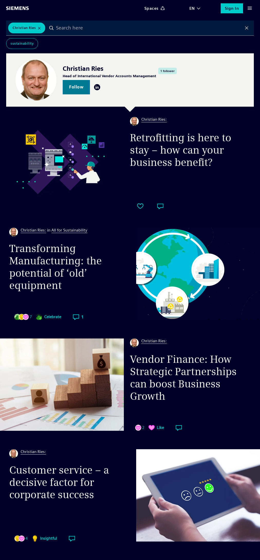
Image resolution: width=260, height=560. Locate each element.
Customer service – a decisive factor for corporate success (59, 482)
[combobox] (149, 28)
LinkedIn (97, 87)
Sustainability (22, 43)
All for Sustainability (69, 230)
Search (51, 28)
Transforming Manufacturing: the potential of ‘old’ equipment (55, 267)
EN (192, 8)
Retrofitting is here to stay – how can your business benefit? (180, 150)
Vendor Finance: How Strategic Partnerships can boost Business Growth (183, 377)
